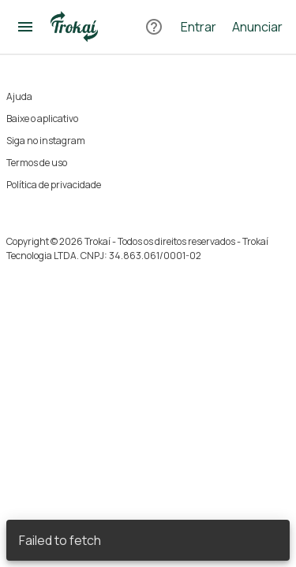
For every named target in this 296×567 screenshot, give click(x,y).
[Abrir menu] (25, 27)
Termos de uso (36, 162)
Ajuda (19, 96)
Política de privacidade (53, 184)
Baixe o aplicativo (42, 118)
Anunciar (257, 26)
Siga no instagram (45, 140)
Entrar (198, 26)
